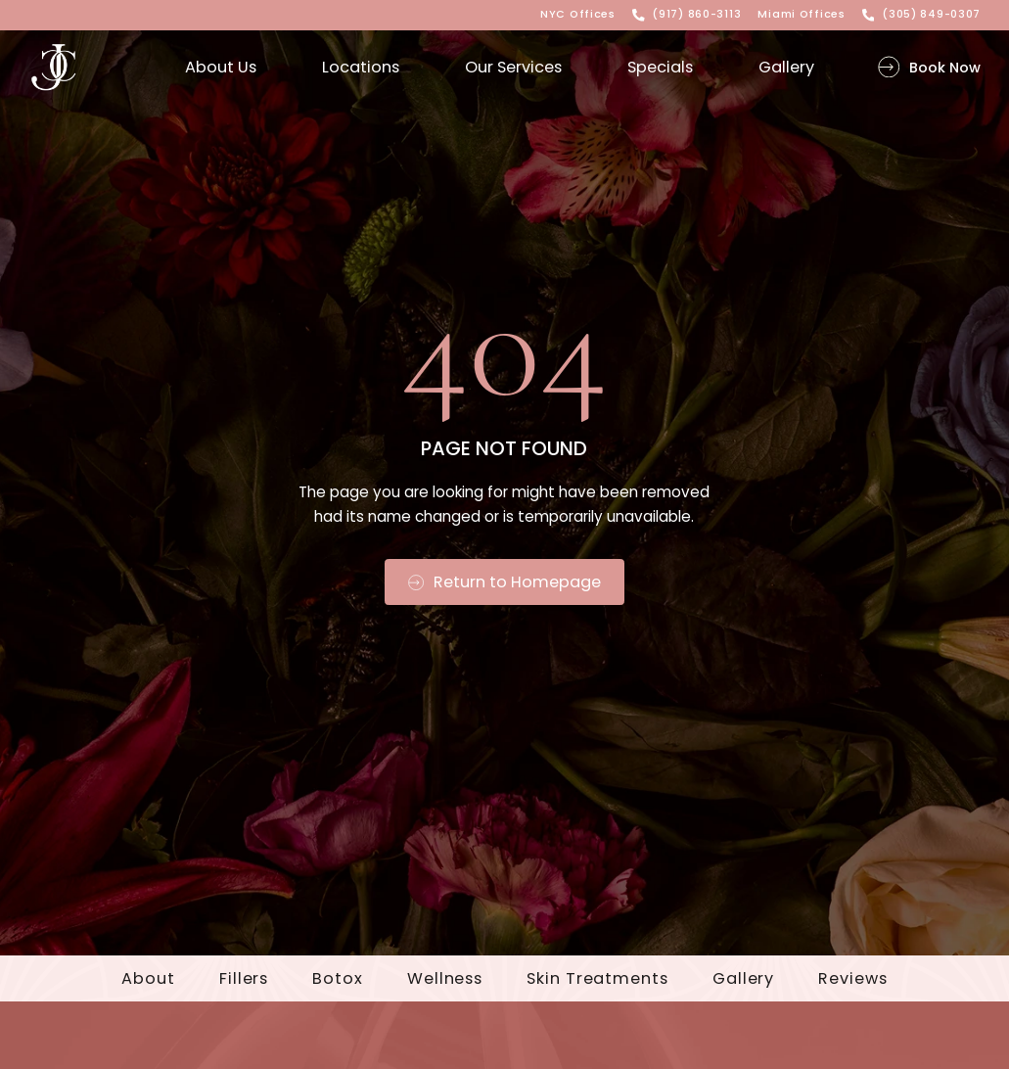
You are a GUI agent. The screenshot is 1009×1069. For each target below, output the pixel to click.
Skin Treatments (597, 979)
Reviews (852, 979)
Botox (337, 979)
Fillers (243, 979)
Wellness (444, 979)
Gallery (743, 979)
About (148, 979)
